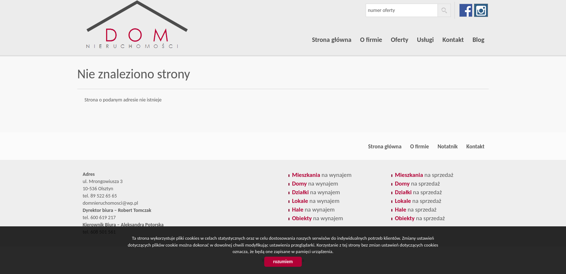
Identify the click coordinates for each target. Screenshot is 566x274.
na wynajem (322, 175)
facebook (466, 10)
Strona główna (331, 40)
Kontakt (453, 40)
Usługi (425, 40)
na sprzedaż (424, 175)
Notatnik (447, 146)
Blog (478, 40)
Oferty (399, 40)
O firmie (371, 40)
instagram (481, 10)
